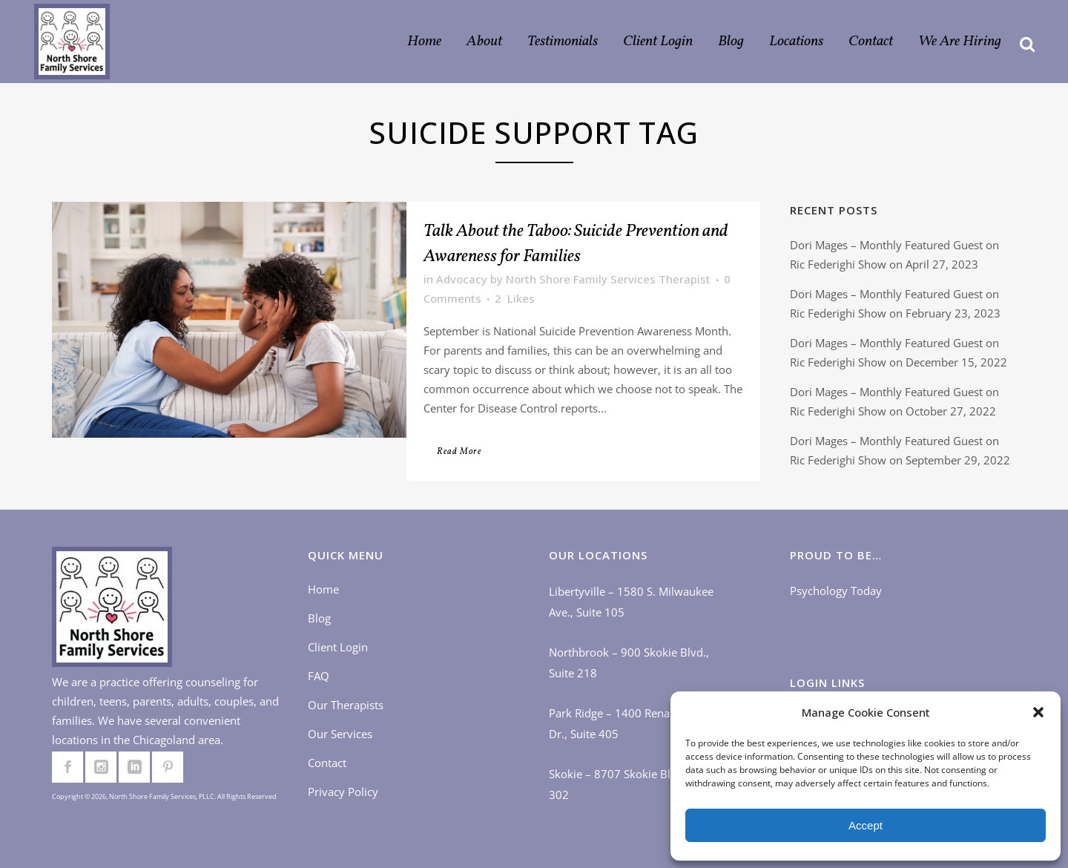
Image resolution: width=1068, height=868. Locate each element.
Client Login (338, 647)
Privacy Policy (343, 791)
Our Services (340, 733)
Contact (327, 762)
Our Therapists (345, 704)
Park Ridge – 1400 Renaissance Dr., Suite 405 (628, 723)
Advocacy (461, 279)
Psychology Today (836, 590)
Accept (865, 825)
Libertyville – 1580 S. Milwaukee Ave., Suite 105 (631, 601)
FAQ (318, 675)
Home (323, 589)
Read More (459, 452)
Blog (319, 618)
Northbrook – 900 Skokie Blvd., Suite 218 (629, 662)
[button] (1038, 712)
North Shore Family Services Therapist (608, 279)
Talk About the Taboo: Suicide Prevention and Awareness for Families (575, 244)
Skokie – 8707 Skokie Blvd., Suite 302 (633, 784)
